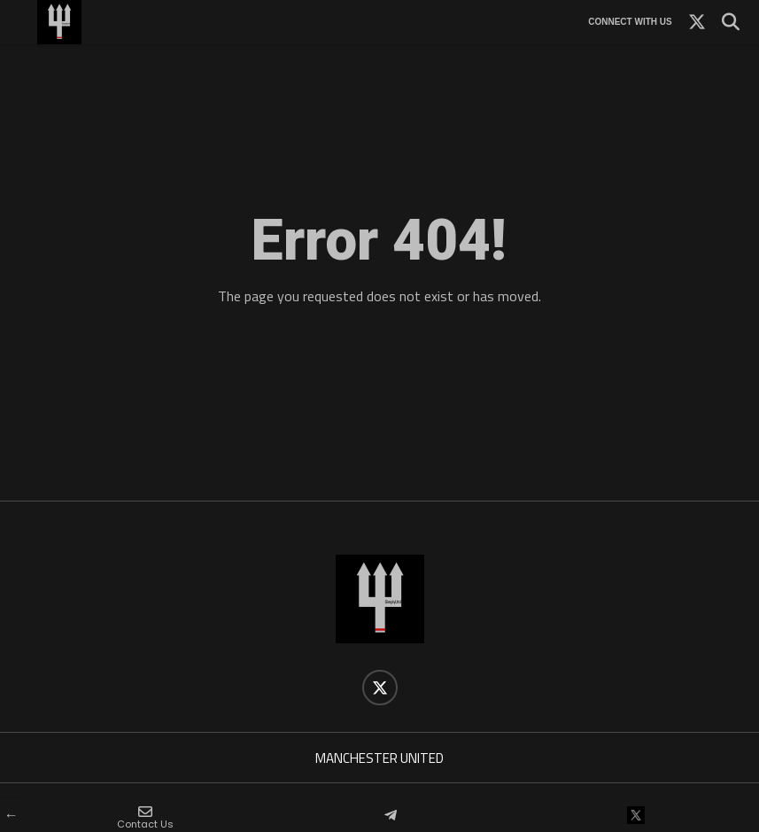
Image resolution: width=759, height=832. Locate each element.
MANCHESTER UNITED (379, 758)
